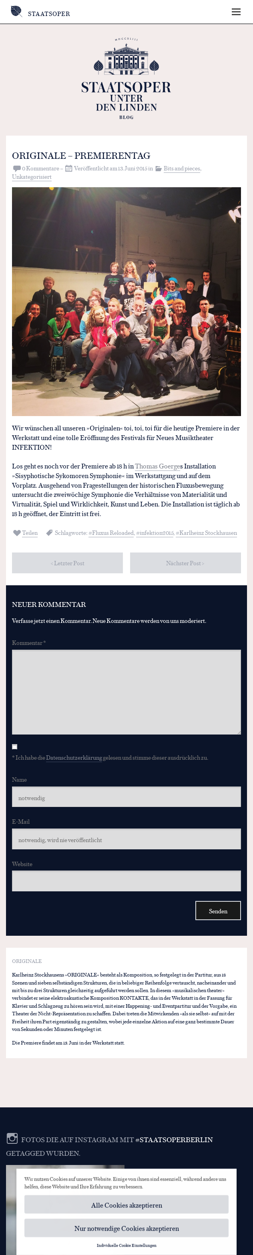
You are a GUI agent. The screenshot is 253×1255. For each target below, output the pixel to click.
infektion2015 (156, 532)
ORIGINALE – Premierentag (81, 155)
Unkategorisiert (32, 176)
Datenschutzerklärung (74, 757)
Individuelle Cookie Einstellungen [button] (127, 1248)
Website (22, 863)
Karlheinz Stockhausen (208, 532)
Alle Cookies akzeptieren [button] (126, 1207)
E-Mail (21, 821)
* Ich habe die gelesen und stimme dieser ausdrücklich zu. (110, 757)
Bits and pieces (182, 167)
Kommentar (29, 642)
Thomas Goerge (157, 465)
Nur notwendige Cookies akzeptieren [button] (126, 1230)
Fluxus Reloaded (113, 532)
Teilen (30, 532)
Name (19, 779)
